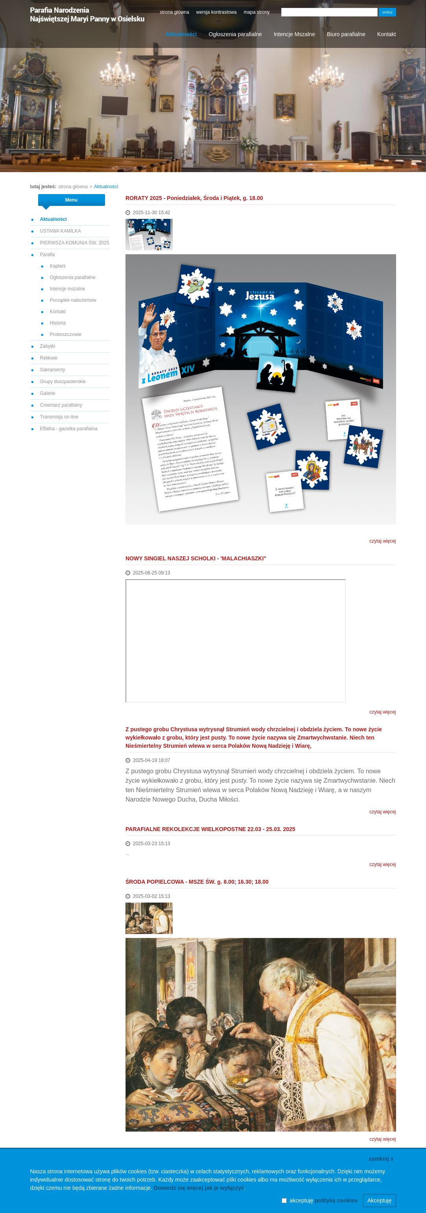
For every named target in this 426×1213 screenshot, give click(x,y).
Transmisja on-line (59, 417)
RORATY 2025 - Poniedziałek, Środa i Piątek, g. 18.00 (194, 198)
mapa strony (257, 12)
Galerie (47, 393)
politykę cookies (336, 1200)
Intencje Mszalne (294, 34)
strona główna (174, 12)
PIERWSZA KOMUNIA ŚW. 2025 (74, 243)
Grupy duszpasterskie (63, 381)
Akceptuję (379, 1200)
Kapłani (58, 266)
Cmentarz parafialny (61, 405)
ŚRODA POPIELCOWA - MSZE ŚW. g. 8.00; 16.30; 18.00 (197, 882)
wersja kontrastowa (216, 12)
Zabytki (47, 346)
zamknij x (381, 1159)
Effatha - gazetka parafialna (69, 428)
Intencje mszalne (67, 289)
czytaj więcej (382, 541)
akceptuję (324, 1200)
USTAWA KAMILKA (60, 231)
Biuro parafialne (346, 34)
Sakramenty (52, 370)
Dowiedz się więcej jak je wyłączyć (199, 1188)
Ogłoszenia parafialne (235, 34)
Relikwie (49, 358)
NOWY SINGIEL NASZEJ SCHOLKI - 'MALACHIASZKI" (195, 558)
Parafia (47, 254)
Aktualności (181, 34)
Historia (58, 323)
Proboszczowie (66, 334)
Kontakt (386, 34)
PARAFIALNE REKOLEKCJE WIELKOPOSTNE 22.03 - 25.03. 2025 (210, 829)
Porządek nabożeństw (73, 300)
